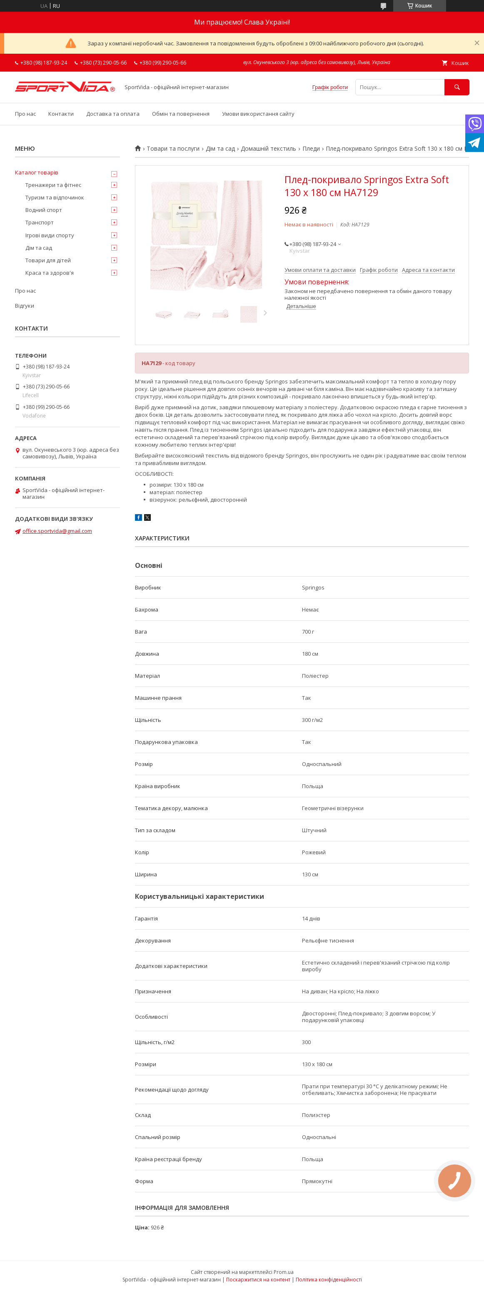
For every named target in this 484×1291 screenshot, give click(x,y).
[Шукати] (456, 87)
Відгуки (24, 305)
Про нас (25, 113)
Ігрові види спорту (49, 235)
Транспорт (39, 222)
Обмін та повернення (181, 113)
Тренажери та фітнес (53, 185)
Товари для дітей (48, 260)
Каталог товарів (36, 172)
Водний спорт (43, 210)
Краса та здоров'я (49, 272)
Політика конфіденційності (329, 1279)
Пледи (311, 148)
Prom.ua (284, 1272)
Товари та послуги (173, 148)
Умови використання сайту (258, 113)
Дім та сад (220, 148)
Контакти (61, 113)
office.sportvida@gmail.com (57, 530)
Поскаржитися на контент (258, 1279)
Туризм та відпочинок (54, 197)
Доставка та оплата (113, 113)
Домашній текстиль (268, 148)
